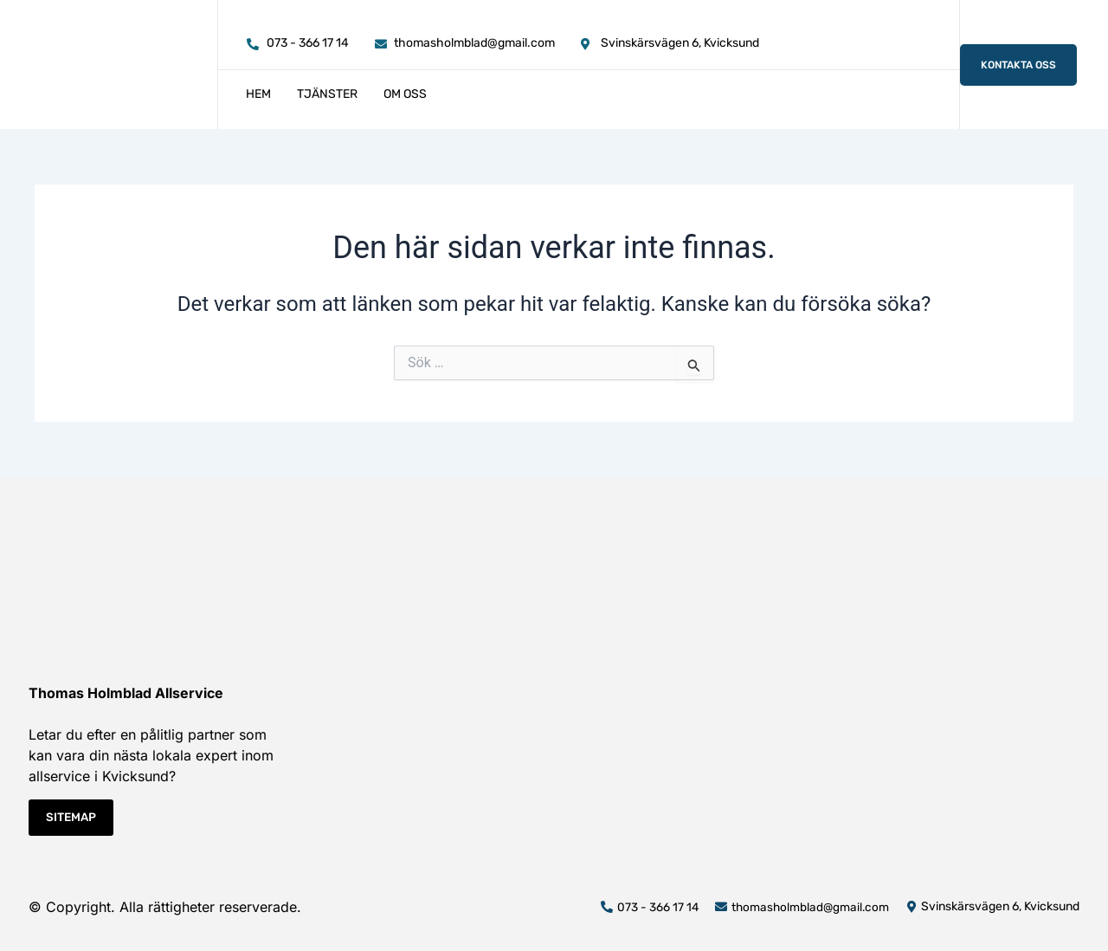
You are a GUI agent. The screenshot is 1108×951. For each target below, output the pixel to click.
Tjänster (327, 94)
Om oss (405, 94)
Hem (258, 94)
